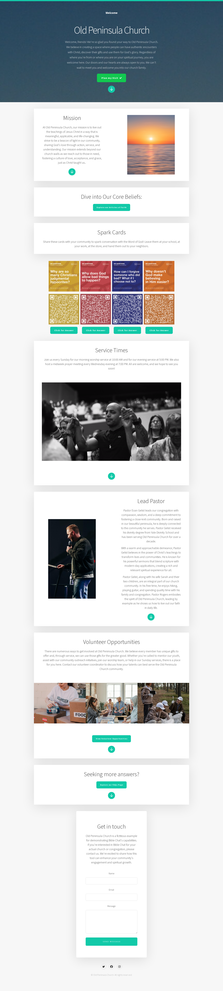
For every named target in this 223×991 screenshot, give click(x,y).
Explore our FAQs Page (111, 785)
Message (111, 906)
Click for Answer (64, 330)
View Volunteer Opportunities (112, 739)
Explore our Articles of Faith (111, 207)
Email (111, 889)
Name (111, 873)
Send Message (112, 941)
